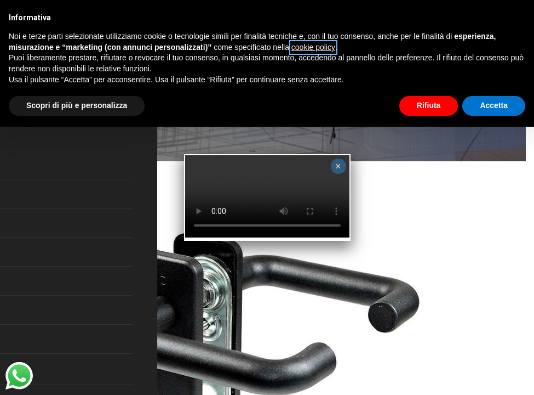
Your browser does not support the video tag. (267, 196)
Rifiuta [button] (429, 105)
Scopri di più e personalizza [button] (76, 105)
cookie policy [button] (313, 47)
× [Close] (338, 166)
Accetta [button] (494, 105)
